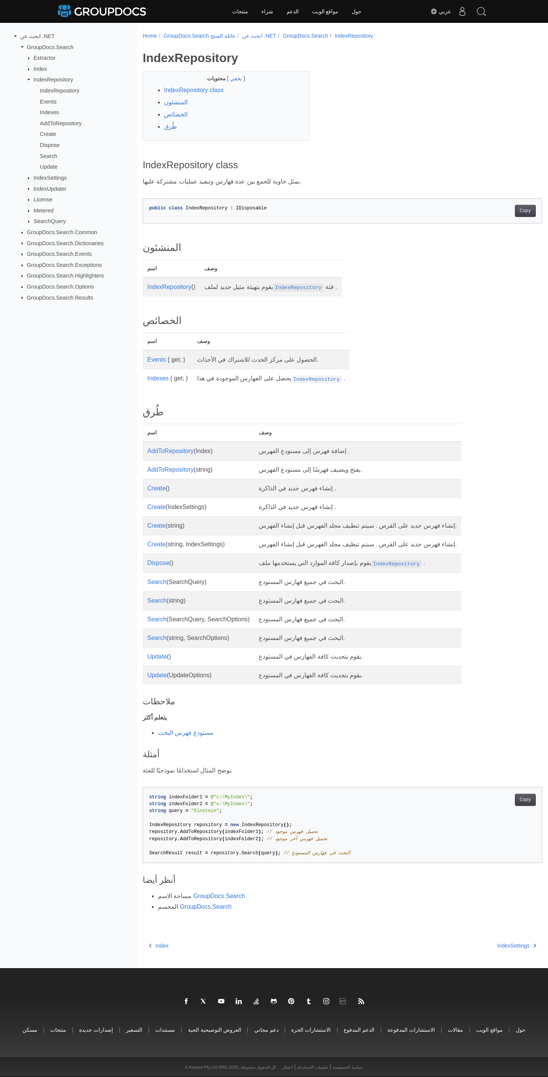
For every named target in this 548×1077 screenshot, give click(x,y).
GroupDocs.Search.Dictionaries (65, 243)
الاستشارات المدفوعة (411, 1029)
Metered (43, 210)
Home (150, 36)
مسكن (29, 1029)
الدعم (293, 11)
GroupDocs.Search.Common (62, 232)
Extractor (44, 58)
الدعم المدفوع (359, 1029)
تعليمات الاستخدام (312, 1067)
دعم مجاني (266, 1029)
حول (357, 11)
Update (48, 167)
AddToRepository (61, 123)
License (43, 199)
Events (48, 101)
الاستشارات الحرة (311, 1029)
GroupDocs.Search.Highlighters (65, 276)
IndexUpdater (49, 188)
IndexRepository (53, 80)
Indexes (49, 112)
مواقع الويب (325, 11)
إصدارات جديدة (96, 1029)
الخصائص (176, 114)
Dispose (50, 145)
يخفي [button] (231, 78)
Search (48, 156)
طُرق (170, 126)
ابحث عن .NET (37, 36)
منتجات (240, 11)
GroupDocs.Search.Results (60, 297)
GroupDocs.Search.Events (59, 254)
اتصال (287, 1067)
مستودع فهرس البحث (185, 732)
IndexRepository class (194, 90)
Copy (497, 211)
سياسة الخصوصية (348, 1067)
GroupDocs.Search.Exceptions (64, 265)
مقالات (455, 1029)
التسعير (134, 1029)
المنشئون (176, 102)
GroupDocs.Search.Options (60, 287)
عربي (440, 11)
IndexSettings (50, 178)
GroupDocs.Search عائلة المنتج (200, 36)
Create (48, 134)
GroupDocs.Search (50, 47)
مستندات (165, 1029)
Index (40, 69)
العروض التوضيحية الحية (214, 1029)
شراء (267, 11)
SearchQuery (49, 221)
